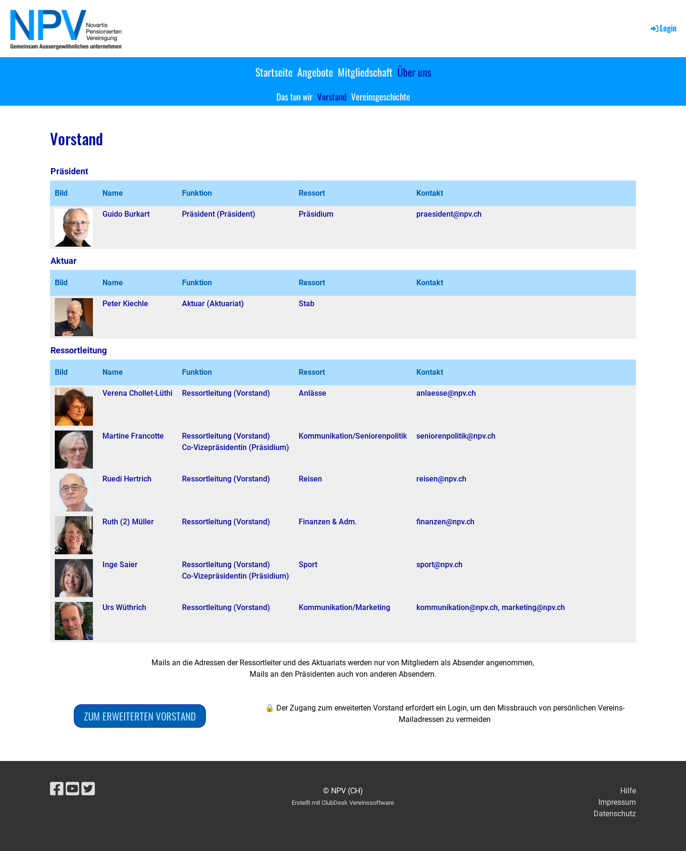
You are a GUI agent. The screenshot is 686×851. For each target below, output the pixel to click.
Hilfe (628, 790)
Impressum (617, 802)
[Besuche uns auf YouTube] (72, 789)
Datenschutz (615, 813)
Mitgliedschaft (365, 72)
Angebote (315, 72)
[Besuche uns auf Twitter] (88, 789)
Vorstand (331, 96)
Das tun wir (294, 96)
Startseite (274, 72)
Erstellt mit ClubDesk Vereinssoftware (343, 802)
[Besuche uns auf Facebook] (56, 789)
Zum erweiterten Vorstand (140, 716)
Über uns (414, 72)
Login (662, 28)
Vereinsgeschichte (380, 96)
